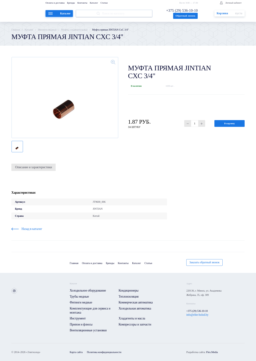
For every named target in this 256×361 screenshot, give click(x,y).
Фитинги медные (47, 29)
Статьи (104, 2)
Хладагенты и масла (132, 318)
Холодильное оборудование (88, 290)
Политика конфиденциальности (104, 352)
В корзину (229, 123)
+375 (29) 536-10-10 (182, 10)
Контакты (82, 2)
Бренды (71, 2)
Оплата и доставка (55, 2)
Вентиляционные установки (88, 330)
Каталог (94, 2)
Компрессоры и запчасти (135, 324)
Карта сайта (76, 352)
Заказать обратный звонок (204, 262)
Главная (15, 29)
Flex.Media (212, 352)
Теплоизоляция (128, 296)
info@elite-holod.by (197, 314)
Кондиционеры (128, 290)
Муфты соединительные (74, 29)
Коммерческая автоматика (136, 302)
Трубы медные (79, 296)
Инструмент (78, 318)
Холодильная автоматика (135, 308)
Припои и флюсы (81, 324)
